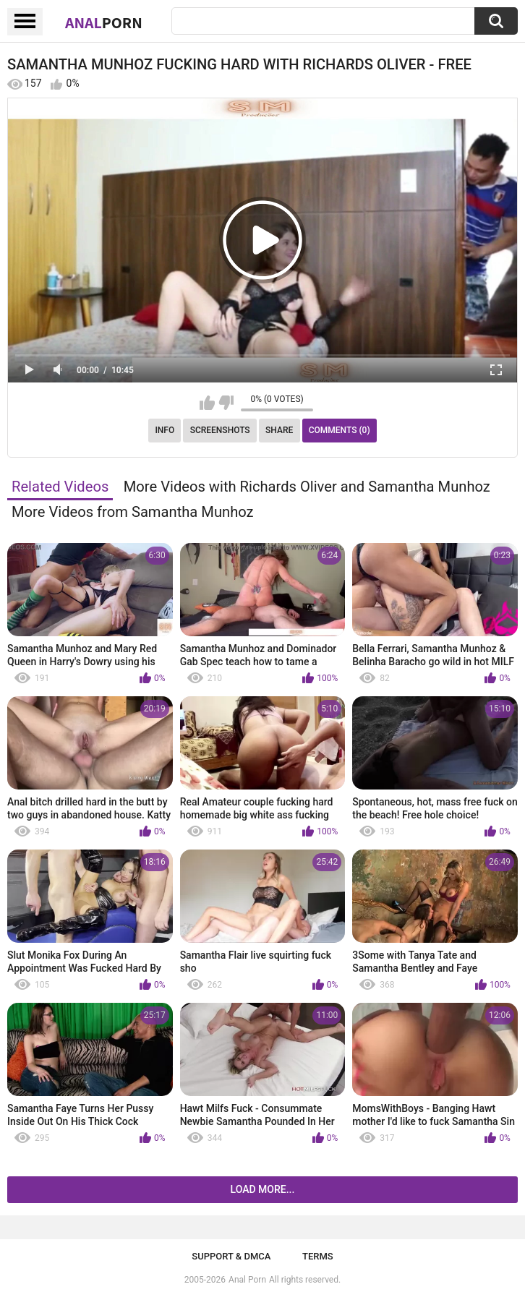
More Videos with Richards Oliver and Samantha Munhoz (307, 486)
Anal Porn (247, 1280)
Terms (317, 1256)
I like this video (207, 402)
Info (164, 430)
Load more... (263, 1189)
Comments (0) (339, 430)
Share (279, 430)
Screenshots (220, 430)
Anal (103, 22)
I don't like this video (226, 402)
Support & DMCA (231, 1256)
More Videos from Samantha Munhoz (133, 512)
